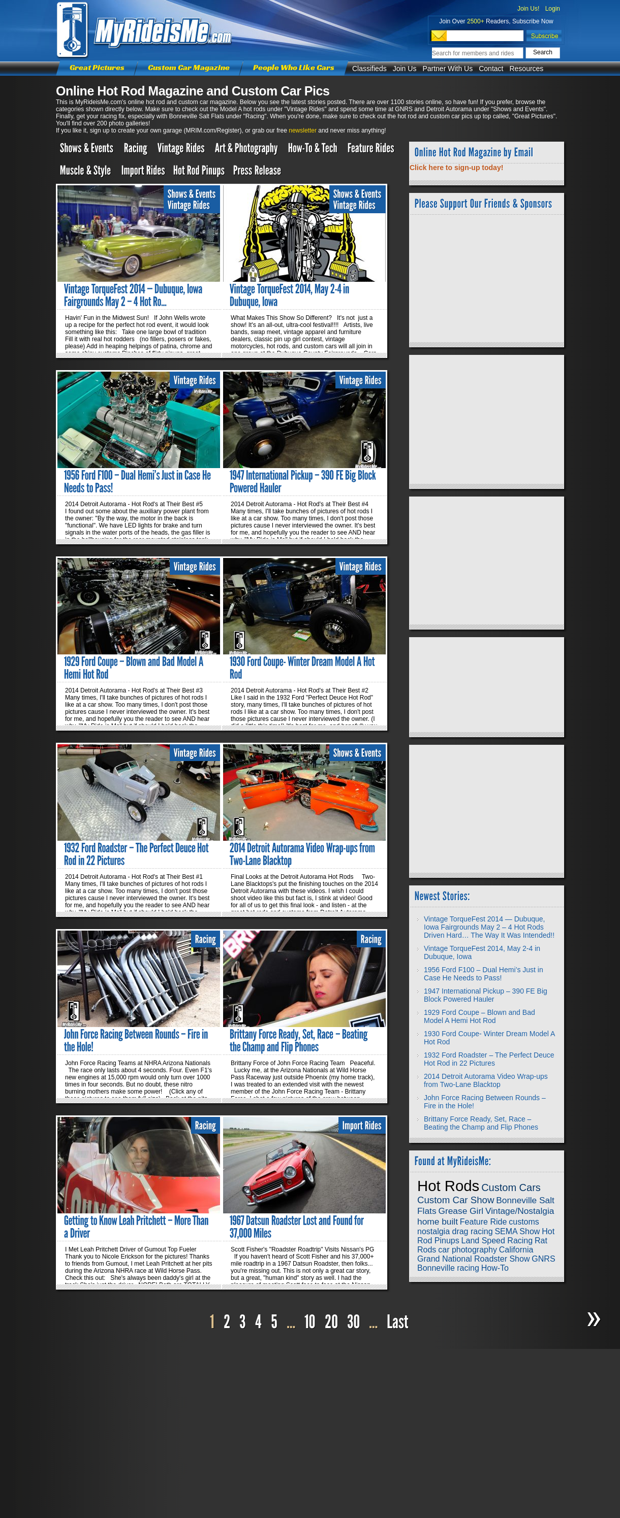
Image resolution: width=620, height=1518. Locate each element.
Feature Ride (483, 1221)
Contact (491, 68)
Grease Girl (460, 1211)
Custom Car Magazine (189, 67)
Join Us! (528, 8)
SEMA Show (517, 1231)
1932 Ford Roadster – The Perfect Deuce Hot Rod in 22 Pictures (489, 1059)
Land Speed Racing (497, 1240)
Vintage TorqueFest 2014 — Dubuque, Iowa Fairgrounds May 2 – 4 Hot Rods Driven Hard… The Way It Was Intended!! (489, 927)
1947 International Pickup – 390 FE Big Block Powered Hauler (485, 995)
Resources (526, 68)
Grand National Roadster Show (473, 1259)
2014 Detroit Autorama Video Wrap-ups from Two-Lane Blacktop (486, 1080)
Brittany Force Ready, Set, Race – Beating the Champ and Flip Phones (481, 1123)
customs (524, 1221)
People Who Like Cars (293, 67)
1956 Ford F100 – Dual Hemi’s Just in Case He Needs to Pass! (483, 974)
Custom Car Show (455, 1200)
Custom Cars (511, 1187)
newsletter (303, 130)
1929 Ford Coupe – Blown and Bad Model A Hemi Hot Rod (479, 1016)
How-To (495, 1268)
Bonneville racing (448, 1268)
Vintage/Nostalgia (519, 1211)
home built (437, 1221)
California (516, 1249)
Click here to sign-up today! (456, 167)
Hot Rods (448, 1185)
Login (552, 8)
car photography (467, 1249)
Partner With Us (447, 68)
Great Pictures (97, 67)
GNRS (543, 1259)
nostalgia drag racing (455, 1231)
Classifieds (369, 68)
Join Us (405, 68)
